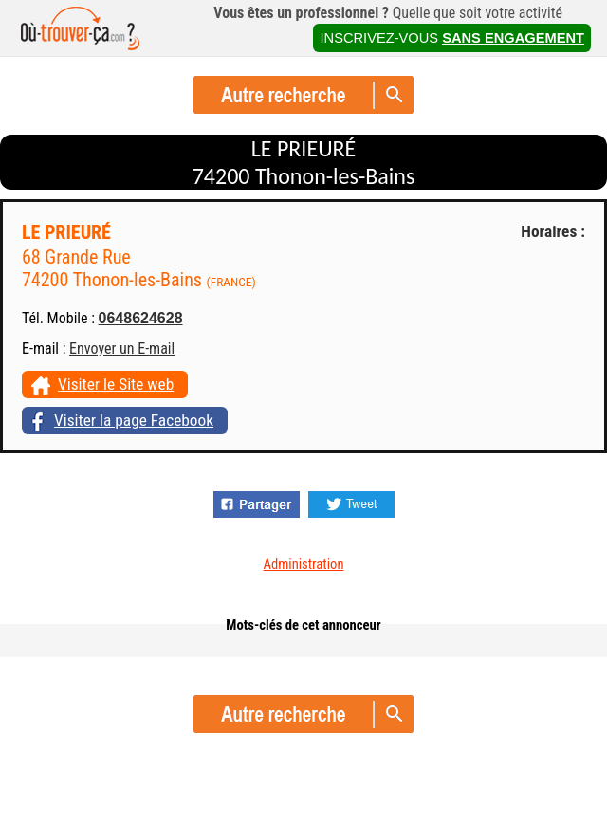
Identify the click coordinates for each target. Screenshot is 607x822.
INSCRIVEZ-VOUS (452, 38)
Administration (304, 564)
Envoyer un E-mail (122, 348)
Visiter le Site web (116, 383)
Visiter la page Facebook (133, 420)
